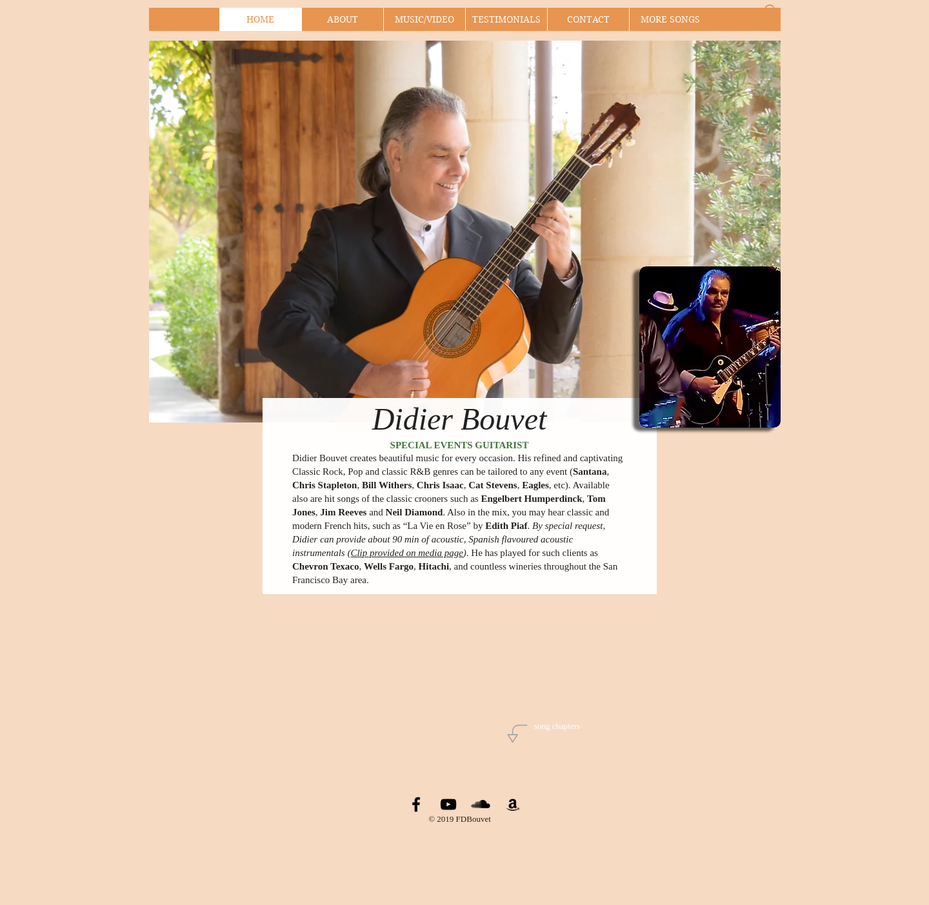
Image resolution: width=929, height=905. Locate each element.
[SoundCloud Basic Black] (480, 804)
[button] (770, 18)
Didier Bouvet (459, 419)
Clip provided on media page (406, 553)
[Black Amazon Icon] (513, 804)
